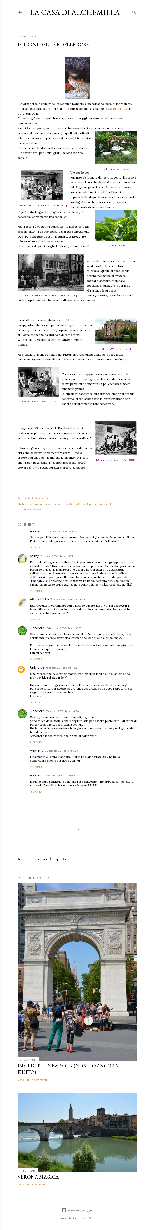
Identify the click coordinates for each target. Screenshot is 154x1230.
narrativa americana (30, 509)
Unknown (37, 667)
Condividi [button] (23, 498)
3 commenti (39, 1184)
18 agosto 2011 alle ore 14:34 (62, 711)
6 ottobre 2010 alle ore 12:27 (61, 531)
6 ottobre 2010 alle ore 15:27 (57, 556)
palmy (34, 556)
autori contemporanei (43, 503)
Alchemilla (37, 628)
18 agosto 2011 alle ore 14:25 (61, 667)
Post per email (40, 498)
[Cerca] (134, 11)
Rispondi (36, 547)
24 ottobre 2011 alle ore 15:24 (61, 750)
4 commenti (39, 1079)
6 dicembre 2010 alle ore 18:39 (64, 628)
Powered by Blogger (77, 1210)
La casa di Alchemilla (75, 12)
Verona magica (38, 1177)
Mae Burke (89, 1218)
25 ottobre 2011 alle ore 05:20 (62, 775)
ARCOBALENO (41, 599)
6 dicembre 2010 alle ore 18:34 (71, 599)
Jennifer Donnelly (97, 503)
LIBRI (112, 503)
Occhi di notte (118, 109)
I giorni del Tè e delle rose (71, 503)
